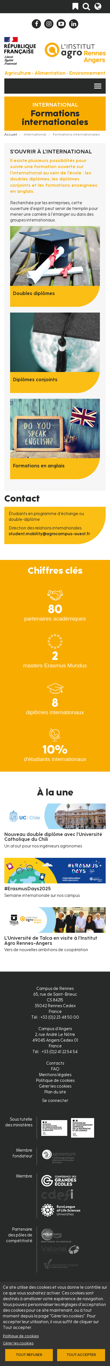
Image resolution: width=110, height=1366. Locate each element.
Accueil (10, 134)
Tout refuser (29, 1355)
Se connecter (55, 1100)
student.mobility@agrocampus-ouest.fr (49, 533)
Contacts (55, 1063)
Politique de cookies (21, 1336)
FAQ (55, 1069)
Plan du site (55, 1092)
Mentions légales (55, 1074)
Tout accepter (81, 1355)
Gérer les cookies (18, 1343)
